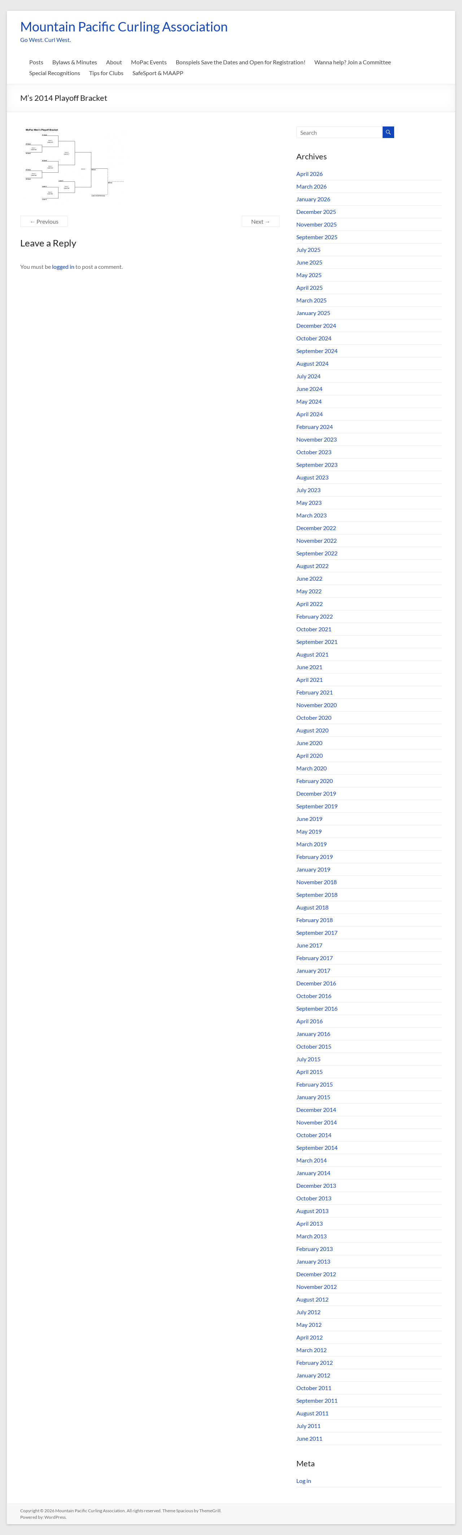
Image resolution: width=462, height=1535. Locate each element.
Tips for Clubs (106, 72)
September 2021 (316, 641)
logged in (63, 266)
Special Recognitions (54, 72)
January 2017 (313, 970)
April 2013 (309, 1223)
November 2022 (316, 540)
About (114, 62)
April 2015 (309, 1071)
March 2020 (311, 768)
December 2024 (316, 325)
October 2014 (313, 1134)
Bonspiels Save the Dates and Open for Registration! (240, 62)
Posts (36, 62)
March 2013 (311, 1236)
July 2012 (308, 1311)
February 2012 (314, 1362)
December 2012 (316, 1273)
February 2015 (314, 1084)
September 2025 (316, 236)
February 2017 (314, 957)
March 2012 (311, 1349)
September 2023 (316, 464)
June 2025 (309, 262)
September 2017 (316, 932)
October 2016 (313, 995)
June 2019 (309, 818)
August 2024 (312, 363)
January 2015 (313, 1096)
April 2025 (309, 287)
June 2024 (309, 388)
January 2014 (313, 1172)
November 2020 (316, 704)
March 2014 (311, 1160)
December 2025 (316, 211)
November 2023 (316, 439)
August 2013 (312, 1210)
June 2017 (309, 945)
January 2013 (313, 1261)
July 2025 (308, 249)
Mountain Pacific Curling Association (124, 26)
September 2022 (316, 553)
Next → (260, 221)
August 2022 (312, 565)
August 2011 (312, 1413)
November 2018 (316, 881)
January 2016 (313, 1033)
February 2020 (314, 780)
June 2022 (309, 578)
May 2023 (309, 502)
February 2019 (314, 856)
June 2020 (309, 742)
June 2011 (309, 1438)
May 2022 (309, 591)
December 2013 (316, 1185)
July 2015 (308, 1058)
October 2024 (313, 338)
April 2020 (309, 755)
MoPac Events (149, 62)
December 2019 (316, 793)
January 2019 (313, 869)
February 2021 (314, 692)
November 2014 (316, 1122)
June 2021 (309, 666)
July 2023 (308, 489)
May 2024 (309, 401)
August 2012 (312, 1299)
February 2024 (314, 426)
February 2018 (314, 919)
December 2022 (316, 527)
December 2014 (316, 1109)
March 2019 (311, 843)
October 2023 (313, 451)
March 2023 (311, 515)
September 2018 (316, 894)
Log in (303, 1480)
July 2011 (308, 1425)
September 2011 (316, 1400)
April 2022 (309, 603)
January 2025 (313, 312)
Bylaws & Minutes (74, 62)
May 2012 (309, 1324)
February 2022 (314, 616)
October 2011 (313, 1387)
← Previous (44, 221)
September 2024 (316, 350)
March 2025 (311, 300)
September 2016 (316, 1008)
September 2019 (316, 806)
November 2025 (316, 224)
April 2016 (309, 1021)
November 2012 (316, 1286)
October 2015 (313, 1046)
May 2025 (309, 274)
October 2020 (313, 717)
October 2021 (313, 628)
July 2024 (308, 376)
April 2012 (309, 1337)
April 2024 (309, 413)
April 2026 (309, 173)
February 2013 (314, 1248)
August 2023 (312, 477)
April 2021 (309, 679)
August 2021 (312, 654)
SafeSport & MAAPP (157, 72)
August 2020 (312, 730)
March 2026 (311, 186)
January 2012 (313, 1375)
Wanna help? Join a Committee (352, 62)
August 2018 (312, 907)
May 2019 (309, 831)
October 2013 (313, 1198)
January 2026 (313, 198)
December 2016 (316, 983)
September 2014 (316, 1147)
